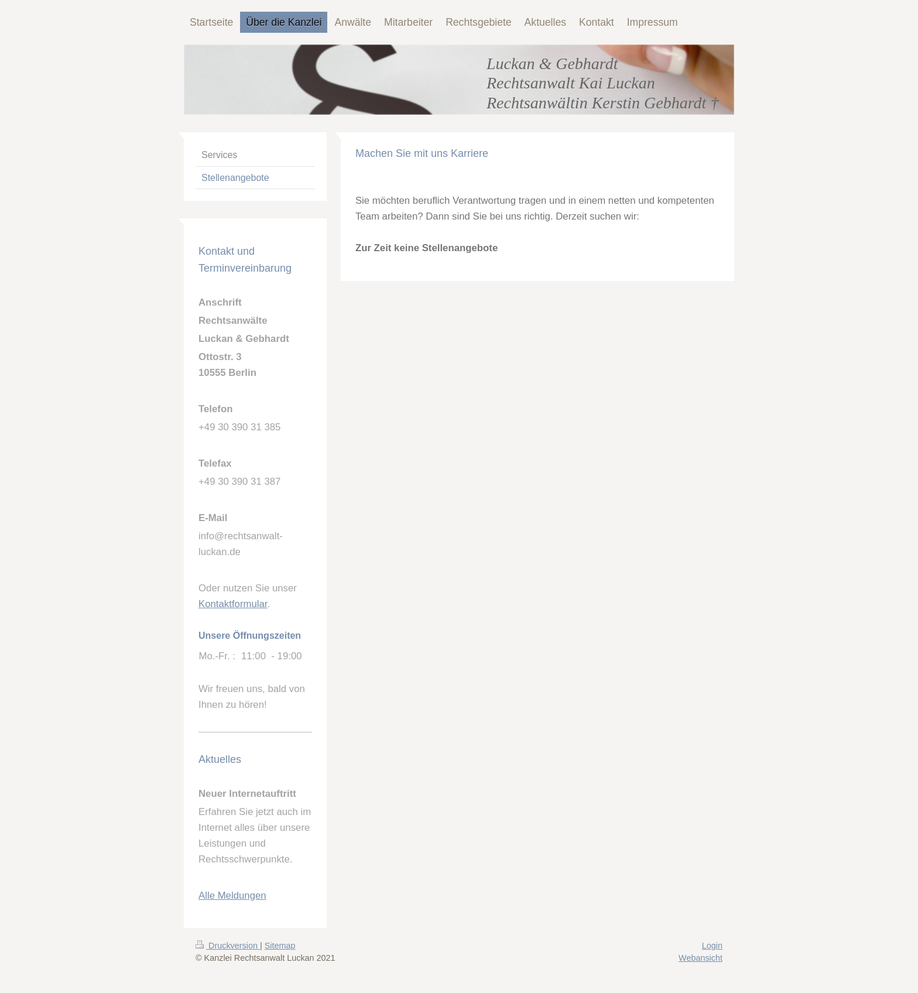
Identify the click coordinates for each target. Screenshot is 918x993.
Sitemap (280, 945)
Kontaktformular (233, 604)
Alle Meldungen (232, 895)
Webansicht (700, 958)
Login (712, 945)
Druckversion (228, 945)
